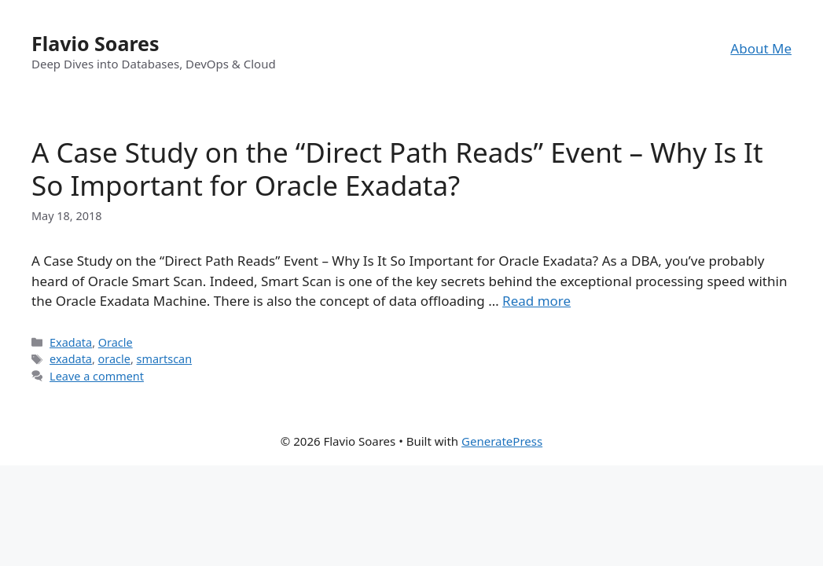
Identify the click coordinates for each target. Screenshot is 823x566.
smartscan (165, 358)
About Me (761, 48)
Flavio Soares (95, 43)
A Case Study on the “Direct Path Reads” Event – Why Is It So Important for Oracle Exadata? (397, 169)
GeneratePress (501, 441)
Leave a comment (97, 376)
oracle (114, 358)
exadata (71, 358)
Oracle (115, 342)
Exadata (71, 342)
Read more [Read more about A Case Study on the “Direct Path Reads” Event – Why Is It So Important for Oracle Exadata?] (536, 301)
